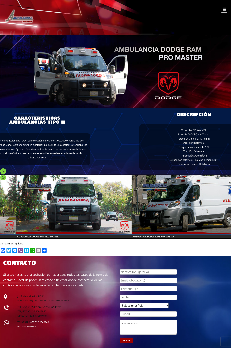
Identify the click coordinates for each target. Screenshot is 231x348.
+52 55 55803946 (26, 326)
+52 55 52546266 (39, 322)
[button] (3, 207)
